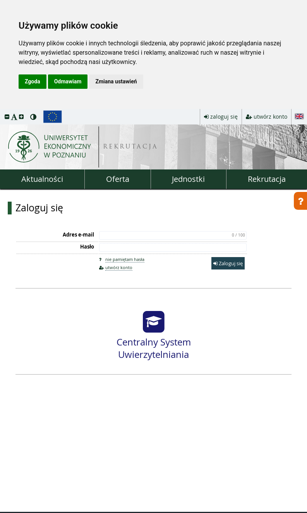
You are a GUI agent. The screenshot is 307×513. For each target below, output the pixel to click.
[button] (7, 116)
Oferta (117, 179)
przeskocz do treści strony (2, 111)
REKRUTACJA (130, 147)
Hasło (87, 246)
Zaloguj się (39, 208)
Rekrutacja (267, 179)
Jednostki (188, 179)
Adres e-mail (78, 234)
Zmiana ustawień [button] (116, 81)
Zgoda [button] (32, 81)
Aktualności (42, 179)
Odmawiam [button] (68, 81)
